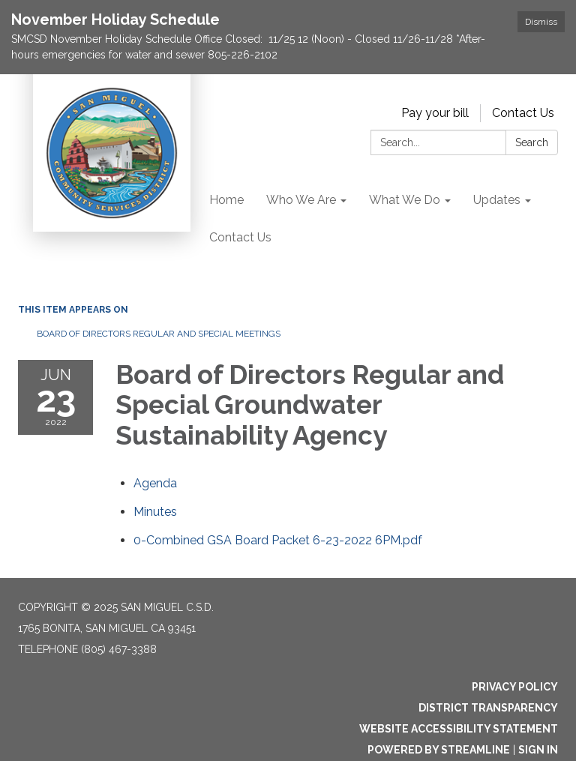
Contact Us (523, 113)
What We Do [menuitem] (404, 200)
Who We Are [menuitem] (301, 200)
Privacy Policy (515, 687)
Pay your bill (435, 113)
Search (531, 142)
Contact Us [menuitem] (240, 237)
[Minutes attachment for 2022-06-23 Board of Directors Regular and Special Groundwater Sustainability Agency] (155, 512)
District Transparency (488, 708)
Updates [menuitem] (496, 200)
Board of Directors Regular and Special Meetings (158, 333)
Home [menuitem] (226, 200)
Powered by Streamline (439, 750)
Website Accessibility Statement (458, 729)
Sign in (538, 750)
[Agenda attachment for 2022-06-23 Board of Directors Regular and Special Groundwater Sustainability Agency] (155, 483)
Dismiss (541, 21)
